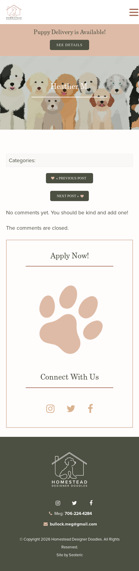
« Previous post (71, 178)
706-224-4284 (78, 513)
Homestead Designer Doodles (76, 539)
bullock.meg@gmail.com (73, 524)
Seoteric (76, 555)
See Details (69, 45)
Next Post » (68, 196)
